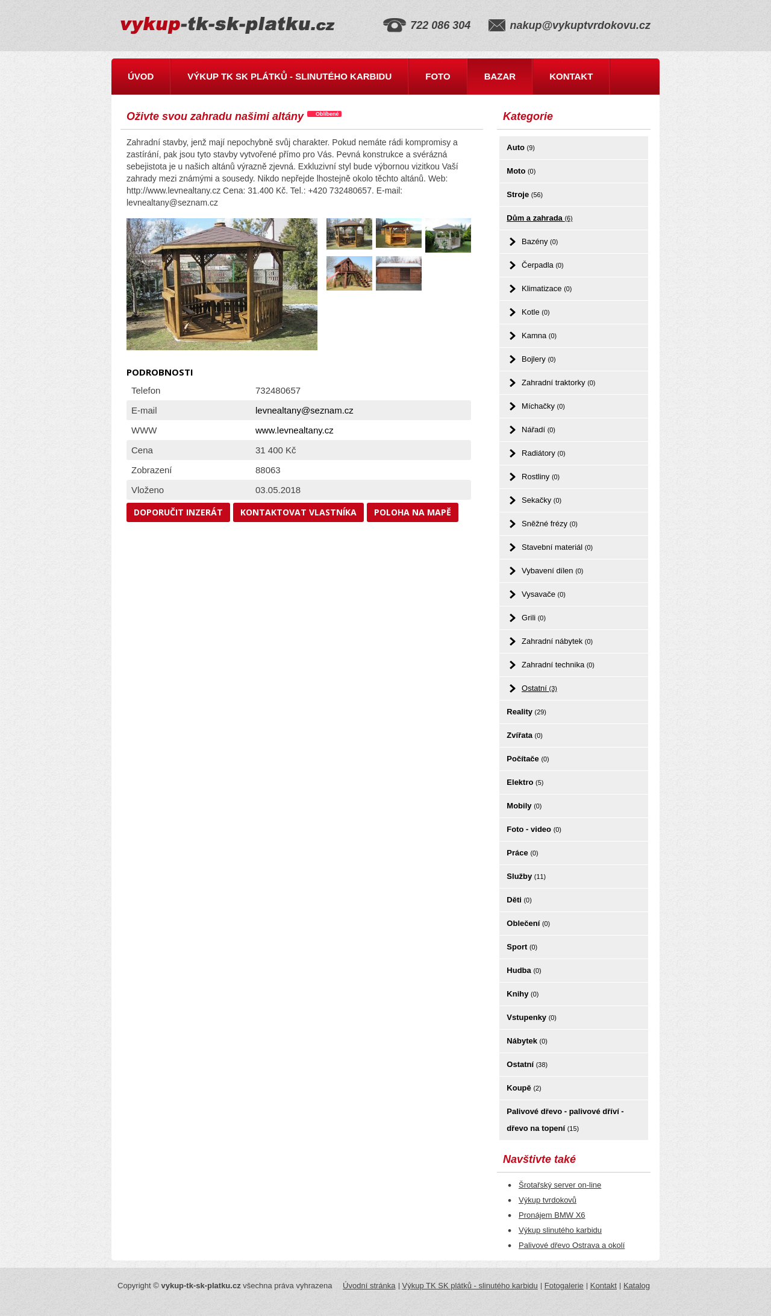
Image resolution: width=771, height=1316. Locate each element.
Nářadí (538, 429)
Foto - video (534, 829)
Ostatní (539, 688)
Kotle (535, 311)
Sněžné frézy (550, 523)
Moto (521, 170)
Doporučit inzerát (178, 512)
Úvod (141, 76)
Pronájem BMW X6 (552, 1215)
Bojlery (539, 359)
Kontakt (571, 76)
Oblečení (528, 923)
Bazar (500, 76)
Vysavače (544, 594)
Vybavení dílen (552, 570)
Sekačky (541, 500)
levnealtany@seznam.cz (304, 410)
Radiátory (543, 453)
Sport (522, 946)
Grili (534, 617)
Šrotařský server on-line (560, 1184)
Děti (519, 899)
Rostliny (541, 476)
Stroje (525, 194)
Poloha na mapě (412, 512)
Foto (437, 76)
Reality (526, 711)
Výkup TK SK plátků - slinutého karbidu (289, 76)
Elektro (525, 782)
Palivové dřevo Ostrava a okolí (572, 1245)
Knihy (522, 993)
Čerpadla (543, 264)
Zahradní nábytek (557, 641)
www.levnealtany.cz (294, 430)
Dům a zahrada (539, 217)
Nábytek (527, 1040)
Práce (522, 852)
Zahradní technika (558, 664)
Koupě (524, 1087)
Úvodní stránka (369, 1285)
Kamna (539, 335)
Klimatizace (547, 288)
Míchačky (543, 406)
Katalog (636, 1285)
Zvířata (524, 735)
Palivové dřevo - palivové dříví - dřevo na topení (565, 1120)
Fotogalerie (564, 1285)
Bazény (540, 241)
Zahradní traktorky (558, 382)
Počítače (528, 758)
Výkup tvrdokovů (547, 1199)
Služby (526, 876)
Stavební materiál (557, 547)
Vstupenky (532, 1017)
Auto (520, 147)
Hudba (524, 970)
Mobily (524, 805)
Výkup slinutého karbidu (560, 1230)
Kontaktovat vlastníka (298, 512)
